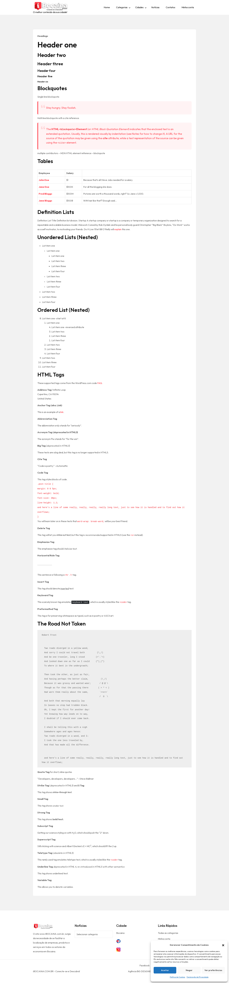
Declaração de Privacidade (197, 977)
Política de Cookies (177, 977)
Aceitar (165, 970)
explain (118, 229)
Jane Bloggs (45, 200)
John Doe (44, 180)
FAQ (99, 383)
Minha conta (188, 7)
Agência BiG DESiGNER (140, 971)
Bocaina (120, 932)
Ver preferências (213, 970)
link (62, 412)
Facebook (144, 965)
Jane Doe (44, 186)
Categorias (121, 7)
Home (107, 7)
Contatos (170, 7)
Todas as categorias (168, 932)
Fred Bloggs (45, 193)
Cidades (139, 7)
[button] (223, 944)
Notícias (155, 7)
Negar (189, 970)
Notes (135, 133)
